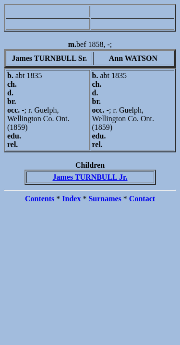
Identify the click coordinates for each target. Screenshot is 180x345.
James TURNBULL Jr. (89, 177)
